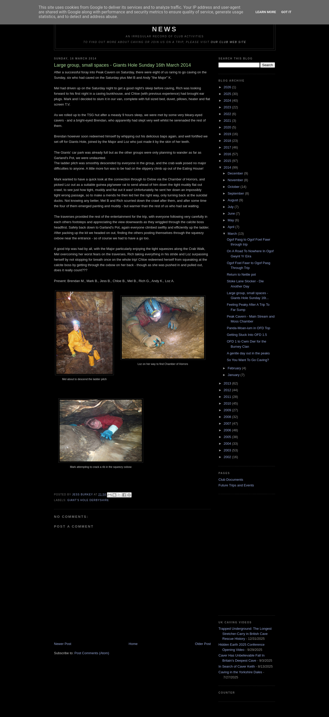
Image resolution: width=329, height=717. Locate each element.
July (231, 207)
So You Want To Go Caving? (248, 360)
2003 (228, 450)
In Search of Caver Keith (236, 666)
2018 (228, 141)
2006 (228, 430)
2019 (228, 134)
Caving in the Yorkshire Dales (240, 672)
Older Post (203, 644)
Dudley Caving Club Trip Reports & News (164, 25)
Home (133, 644)
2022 (228, 114)
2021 (228, 121)
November (236, 180)
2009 (228, 410)
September (236, 193)
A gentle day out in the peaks (248, 353)
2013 (228, 383)
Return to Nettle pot (241, 274)
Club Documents (230, 480)
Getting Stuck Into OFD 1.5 (247, 335)
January (234, 375)
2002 (228, 457)
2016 (228, 154)
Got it (286, 12)
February (235, 368)
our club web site (228, 42)
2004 (228, 443)
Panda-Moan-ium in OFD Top (248, 328)
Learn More (265, 12)
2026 (228, 87)
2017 (228, 147)
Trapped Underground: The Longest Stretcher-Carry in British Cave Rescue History (245, 634)
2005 (228, 437)
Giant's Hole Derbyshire (88, 500)
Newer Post (62, 644)
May (231, 220)
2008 (228, 417)
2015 (228, 161)
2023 (228, 107)
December (236, 173)
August (233, 200)
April (231, 227)
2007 (228, 423)
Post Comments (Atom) (92, 653)
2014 (228, 167)
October (234, 187)
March (233, 233)
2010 (228, 403)
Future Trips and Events (236, 485)
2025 (228, 94)
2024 (228, 100)
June (232, 213)
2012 (228, 390)
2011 (228, 397)
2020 (228, 127)
